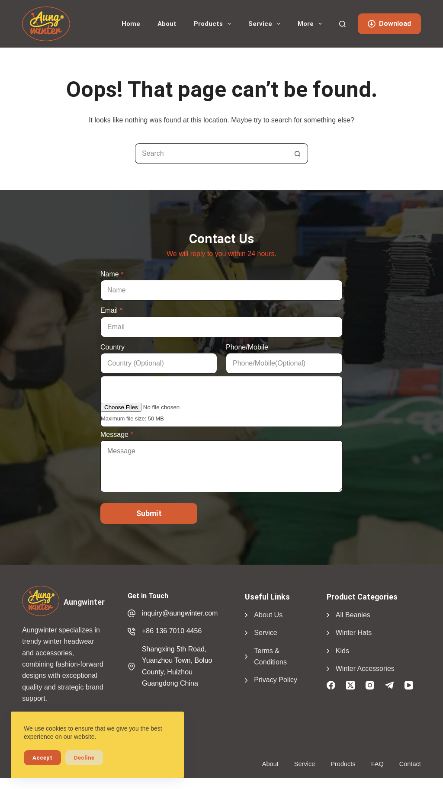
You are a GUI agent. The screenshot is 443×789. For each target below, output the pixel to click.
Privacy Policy (275, 679)
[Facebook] (331, 685)
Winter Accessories (365, 668)
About (167, 24)
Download (389, 23)
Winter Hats (354, 632)
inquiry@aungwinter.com (180, 613)
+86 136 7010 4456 (172, 631)
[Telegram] (389, 685)
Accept (42, 757)
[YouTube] (408, 685)
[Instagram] (370, 685)
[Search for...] (211, 153)
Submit (149, 513)
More (311, 24)
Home (131, 24)
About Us (268, 615)
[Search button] (297, 153)
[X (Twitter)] (350, 685)
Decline (84, 757)
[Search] (342, 24)
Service (266, 24)
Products (214, 24)
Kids (342, 650)
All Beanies (353, 615)
